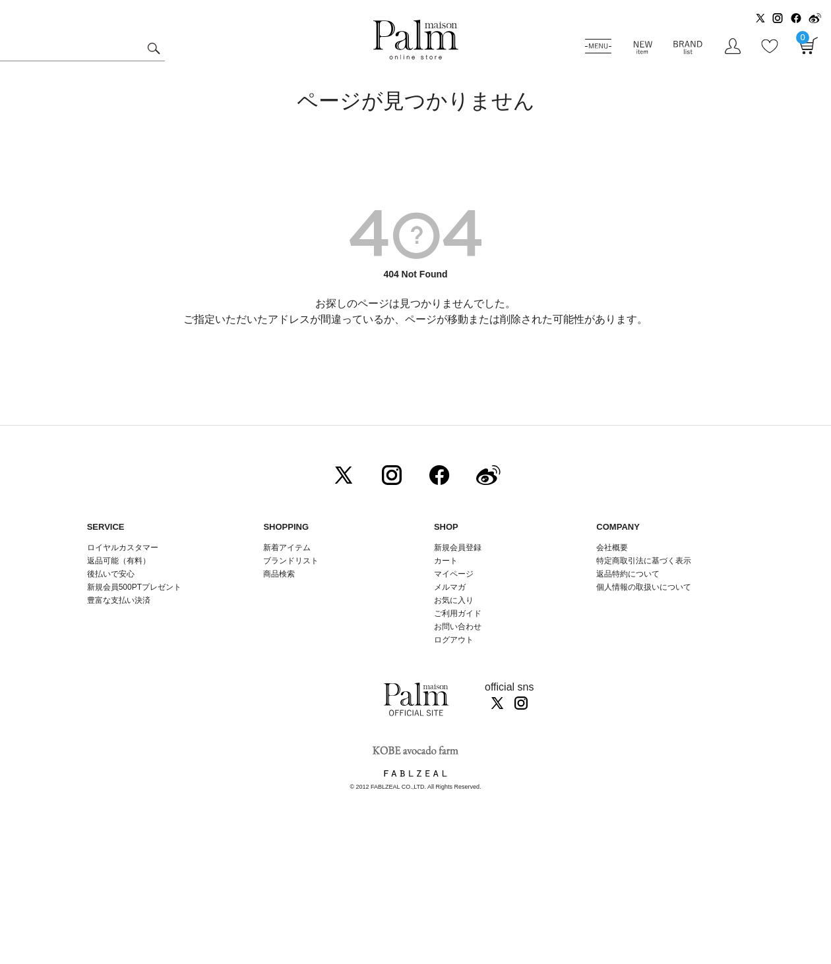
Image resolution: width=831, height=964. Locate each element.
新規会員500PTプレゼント (134, 587)
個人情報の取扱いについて (643, 587)
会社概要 (612, 547)
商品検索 (279, 574)
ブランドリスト (291, 560)
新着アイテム (287, 547)
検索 (153, 50)
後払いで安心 (111, 574)
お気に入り (454, 600)
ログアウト (454, 639)
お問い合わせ (457, 626)
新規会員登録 (457, 547)
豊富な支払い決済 (118, 600)
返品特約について (628, 574)
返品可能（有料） (118, 560)
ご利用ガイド (457, 613)
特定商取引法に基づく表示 (643, 560)
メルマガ (450, 587)
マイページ (454, 574)
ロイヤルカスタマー (122, 547)
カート (446, 560)
